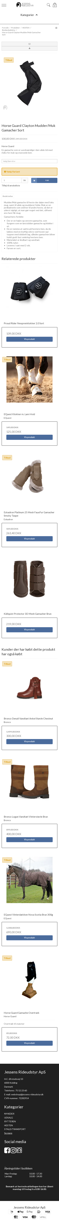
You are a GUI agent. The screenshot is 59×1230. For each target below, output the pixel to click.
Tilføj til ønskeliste (11, 185)
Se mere (8, 1133)
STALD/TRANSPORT (15, 1129)
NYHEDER (9, 1113)
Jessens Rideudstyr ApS (29, 1207)
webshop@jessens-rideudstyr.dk (27, 1094)
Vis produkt (29, 339)
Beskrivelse (8, 196)
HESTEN (8, 1125)
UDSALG (8, 1117)
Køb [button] (40, 180)
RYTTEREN (10, 1121)
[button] (29, 44)
